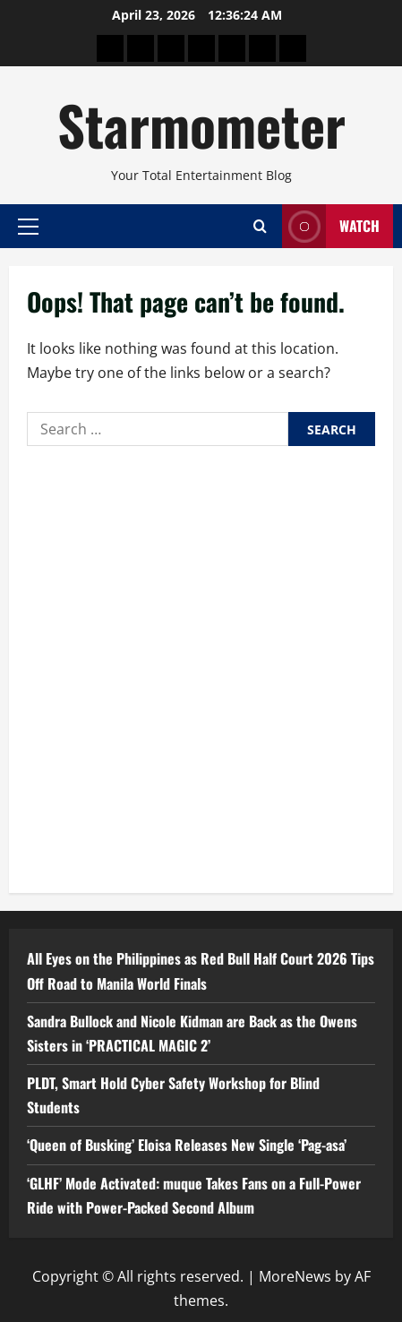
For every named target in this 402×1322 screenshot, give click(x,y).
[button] (28, 226)
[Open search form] (260, 226)
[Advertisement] (201, 665)
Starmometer (201, 124)
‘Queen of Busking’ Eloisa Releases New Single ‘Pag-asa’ (186, 1144)
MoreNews (295, 1276)
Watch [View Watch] (331, 226)
